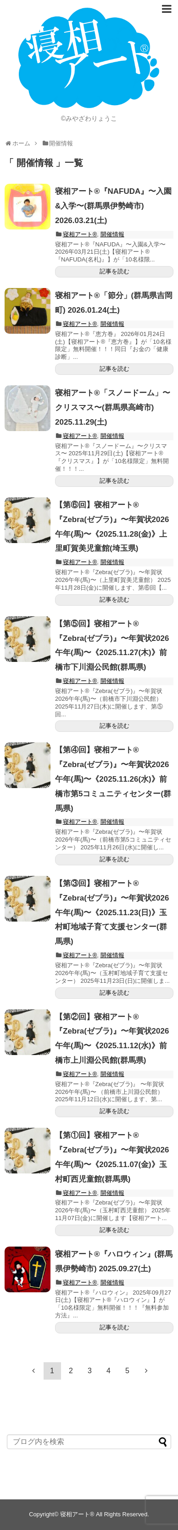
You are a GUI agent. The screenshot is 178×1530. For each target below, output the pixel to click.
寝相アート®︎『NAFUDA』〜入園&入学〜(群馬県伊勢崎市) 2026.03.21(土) (113, 206)
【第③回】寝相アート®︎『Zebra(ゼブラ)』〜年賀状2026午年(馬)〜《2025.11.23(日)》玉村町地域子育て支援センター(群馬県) (112, 912)
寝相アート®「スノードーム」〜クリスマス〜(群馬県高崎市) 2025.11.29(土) (112, 407)
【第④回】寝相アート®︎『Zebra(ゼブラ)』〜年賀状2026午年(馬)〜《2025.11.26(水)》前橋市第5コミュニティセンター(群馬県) (113, 779)
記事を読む (114, 271)
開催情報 (112, 234)
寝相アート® (80, 234)
